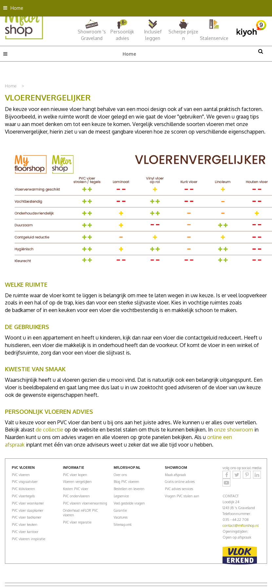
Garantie (120, 510)
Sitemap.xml (122, 524)
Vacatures (120, 517)
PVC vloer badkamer (26, 517)
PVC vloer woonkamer (28, 503)
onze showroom (233, 429)
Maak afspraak (175, 475)
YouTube (226, 483)
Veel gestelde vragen (129, 503)
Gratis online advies (180, 482)
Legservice (121, 496)
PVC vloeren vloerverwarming (85, 503)
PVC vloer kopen (75, 475)
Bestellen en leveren (129, 489)
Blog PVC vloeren (126, 482)
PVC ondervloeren (76, 496)
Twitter (237, 475)
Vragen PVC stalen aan (182, 496)
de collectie (49, 429)
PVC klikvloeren (23, 489)
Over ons (120, 475)
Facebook (226, 475)
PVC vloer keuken (24, 524)
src (260, 51)
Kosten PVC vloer (75, 489)
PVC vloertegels (23, 496)
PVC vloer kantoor (25, 532)
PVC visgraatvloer (25, 482)
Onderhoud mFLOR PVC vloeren (80, 512)
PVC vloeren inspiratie (28, 539)
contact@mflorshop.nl (241, 525)
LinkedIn (257, 475)
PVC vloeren (21, 475)
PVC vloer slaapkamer (27, 510)
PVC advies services (179, 489)
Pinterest (247, 475)
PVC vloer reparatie (77, 522)
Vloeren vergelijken (77, 482)
